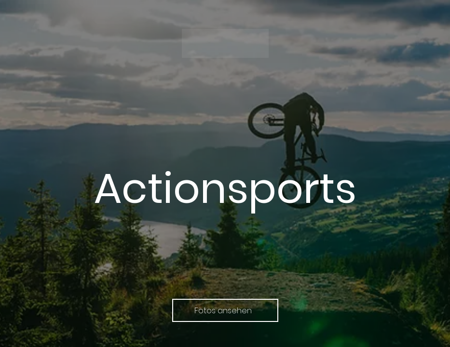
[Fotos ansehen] (225, 310)
